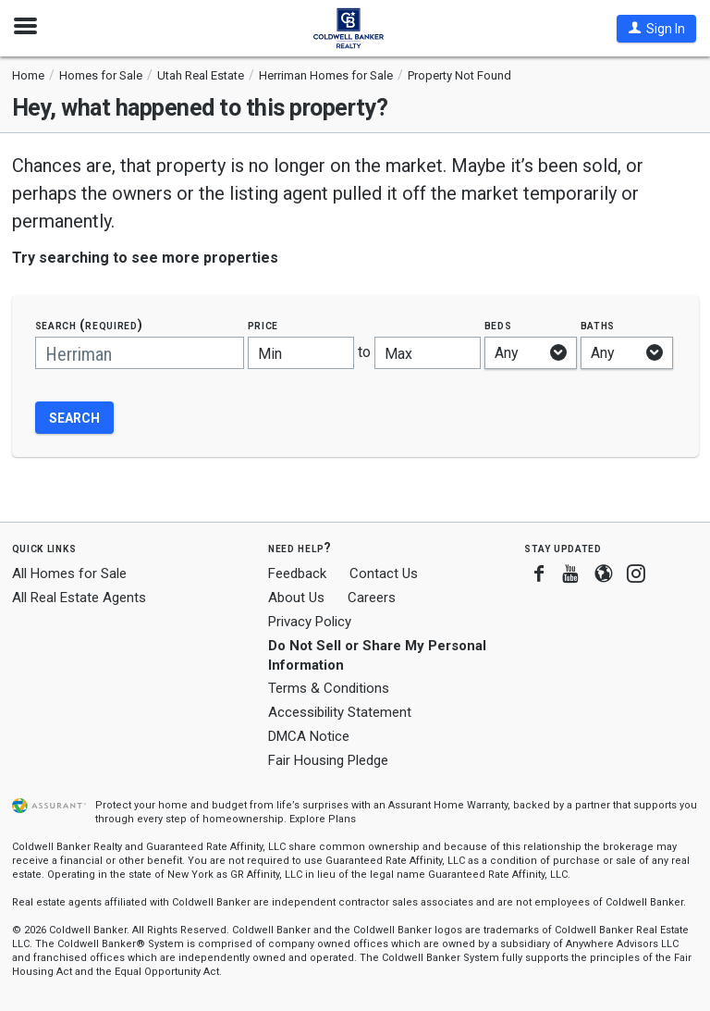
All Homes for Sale (69, 573)
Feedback (297, 574)
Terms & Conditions (328, 688)
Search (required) (89, 325)
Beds (498, 325)
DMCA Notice (308, 736)
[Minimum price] (301, 353)
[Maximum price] (427, 353)
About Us (296, 597)
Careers (372, 597)
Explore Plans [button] (322, 819)
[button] (656, 29)
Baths (598, 325)
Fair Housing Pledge (328, 760)
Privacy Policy (309, 621)
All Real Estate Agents (79, 597)
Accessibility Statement (339, 712)
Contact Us (383, 573)
